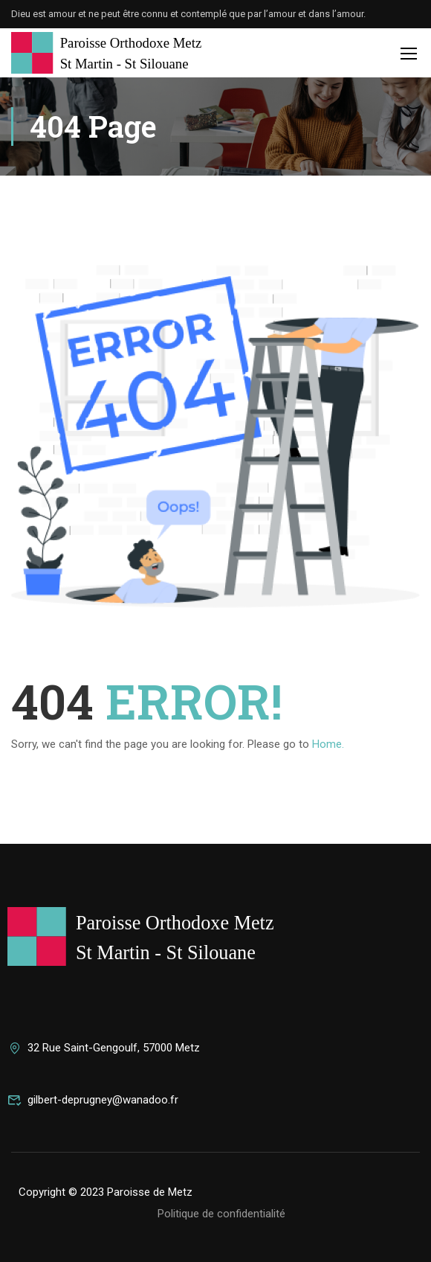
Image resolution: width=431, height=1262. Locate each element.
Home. (328, 744)
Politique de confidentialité (221, 1213)
